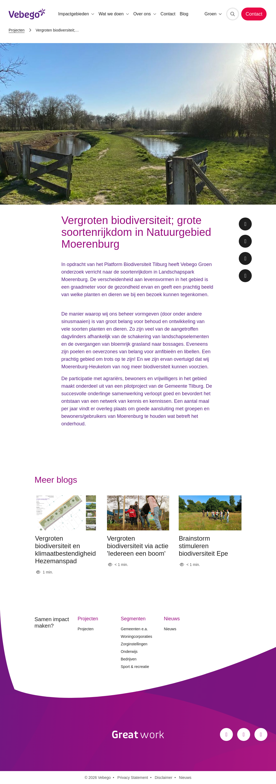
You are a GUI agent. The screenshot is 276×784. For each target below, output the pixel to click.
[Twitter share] (245, 241)
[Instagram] (243, 734)
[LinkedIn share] (245, 258)
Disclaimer (163, 777)
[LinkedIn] (260, 734)
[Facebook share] (245, 224)
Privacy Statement (133, 777)
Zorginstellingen (134, 644)
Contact (168, 14)
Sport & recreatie (135, 666)
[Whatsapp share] (245, 275)
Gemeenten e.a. (134, 629)
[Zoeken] (232, 14)
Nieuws (170, 629)
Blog (184, 14)
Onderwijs (129, 651)
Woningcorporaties (136, 636)
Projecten (17, 30)
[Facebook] (226, 734)
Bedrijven (128, 659)
